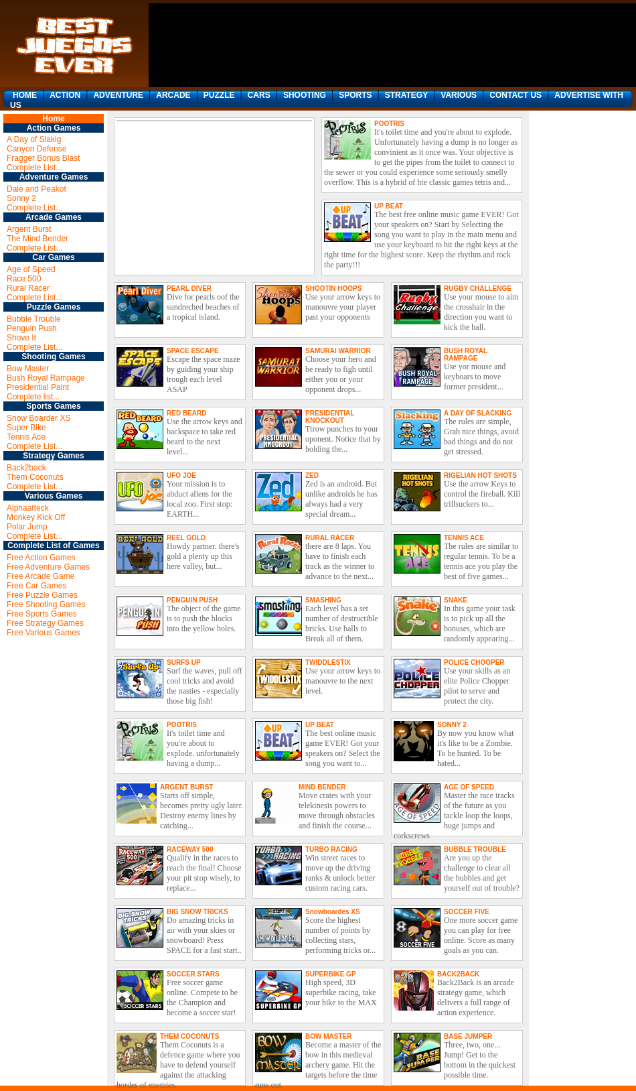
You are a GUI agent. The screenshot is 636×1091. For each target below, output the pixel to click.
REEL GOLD (186, 537)
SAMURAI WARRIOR (338, 351)
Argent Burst (29, 229)
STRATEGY (406, 95)
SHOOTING (304, 95)
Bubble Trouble (34, 319)
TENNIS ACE (464, 537)
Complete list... (33, 396)
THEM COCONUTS (189, 1036)
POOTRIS (389, 123)
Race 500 (24, 278)
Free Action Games (41, 557)
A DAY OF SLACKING (477, 413)
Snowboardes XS (332, 911)
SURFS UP (184, 662)
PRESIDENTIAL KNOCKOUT (329, 416)
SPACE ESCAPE (193, 351)
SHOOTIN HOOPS (333, 288)
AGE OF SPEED (469, 787)
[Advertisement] (200, 45)
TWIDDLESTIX (328, 662)
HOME (25, 95)
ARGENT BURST (186, 787)
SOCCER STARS (193, 974)
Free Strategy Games (45, 623)
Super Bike (26, 427)
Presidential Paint (38, 387)
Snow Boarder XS (38, 418)
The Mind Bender (37, 238)
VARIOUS (459, 95)
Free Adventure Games (48, 567)
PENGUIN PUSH (192, 600)
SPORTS (355, 95)
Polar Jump (27, 526)
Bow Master (28, 368)
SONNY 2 (452, 724)
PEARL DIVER (189, 288)
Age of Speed (31, 269)
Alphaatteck (28, 508)
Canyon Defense (36, 148)
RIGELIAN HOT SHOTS (480, 475)
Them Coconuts (35, 477)
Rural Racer (28, 288)
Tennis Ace (26, 437)
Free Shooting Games (46, 604)
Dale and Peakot (36, 189)
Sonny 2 (21, 198)
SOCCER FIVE (466, 911)
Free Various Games (43, 632)
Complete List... (34, 167)
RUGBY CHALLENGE (477, 288)
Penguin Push (32, 328)
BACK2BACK (458, 974)
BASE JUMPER (468, 1036)
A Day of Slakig (34, 139)
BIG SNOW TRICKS (197, 911)
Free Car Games (36, 585)
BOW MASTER (328, 1036)
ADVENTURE (118, 95)
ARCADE (173, 95)
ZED (312, 475)
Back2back (26, 467)
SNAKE (455, 600)
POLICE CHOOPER (474, 662)
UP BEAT (388, 206)
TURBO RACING (331, 849)
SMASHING (323, 600)
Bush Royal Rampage (46, 378)
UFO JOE (181, 475)
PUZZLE (219, 95)
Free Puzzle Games (42, 595)
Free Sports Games (42, 614)
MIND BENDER (322, 787)
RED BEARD (186, 413)
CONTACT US (515, 95)
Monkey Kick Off (36, 517)
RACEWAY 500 (190, 849)
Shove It (21, 337)
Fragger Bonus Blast (43, 158)
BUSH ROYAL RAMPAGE (465, 354)
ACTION (65, 95)
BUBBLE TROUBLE (475, 849)
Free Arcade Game (40, 576)
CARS (259, 95)
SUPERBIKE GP (330, 974)
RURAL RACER (329, 537)
